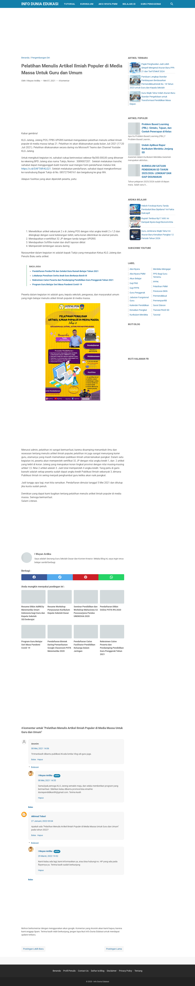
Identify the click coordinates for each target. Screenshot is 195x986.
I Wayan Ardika (45, 775)
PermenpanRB (160, 300)
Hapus (40, 759)
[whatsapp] (111, 577)
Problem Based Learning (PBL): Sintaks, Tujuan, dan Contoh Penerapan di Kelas (157, 128)
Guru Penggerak (151, 4)
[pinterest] (86, 577)
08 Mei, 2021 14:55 (47, 780)
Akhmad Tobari (38, 816)
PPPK (156, 281)
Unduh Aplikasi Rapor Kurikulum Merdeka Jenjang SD (157, 149)
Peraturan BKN (160, 291)
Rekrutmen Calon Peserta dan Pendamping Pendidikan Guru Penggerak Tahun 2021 (72, 280)
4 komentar (64, 80)
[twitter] (60, 577)
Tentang (138, 971)
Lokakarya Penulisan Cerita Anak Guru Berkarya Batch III (59, 275)
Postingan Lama (114, 949)
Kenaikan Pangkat (138, 310)
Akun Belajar (136, 278)
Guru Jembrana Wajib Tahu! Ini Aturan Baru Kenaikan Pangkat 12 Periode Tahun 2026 (157, 235)
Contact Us (83, 971)
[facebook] (34, 577)
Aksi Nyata (135, 269)
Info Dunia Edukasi (39, 4)
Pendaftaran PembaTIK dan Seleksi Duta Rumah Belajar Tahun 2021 (65, 271)
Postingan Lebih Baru (33, 949)
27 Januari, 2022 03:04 (42, 821)
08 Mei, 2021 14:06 (40, 748)
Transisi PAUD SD (161, 310)
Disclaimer (112, 971)
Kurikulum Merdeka (139, 314)
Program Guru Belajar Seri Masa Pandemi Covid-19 (57, 284)
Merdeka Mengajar (162, 269)
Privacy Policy (125, 971)
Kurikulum (86, 4)
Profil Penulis (69, 971)
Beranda (57, 971)
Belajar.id (129, 4)
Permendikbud (160, 296)
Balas (33, 759)
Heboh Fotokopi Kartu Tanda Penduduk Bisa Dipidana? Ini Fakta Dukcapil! (157, 209)
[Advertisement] (97, 31)
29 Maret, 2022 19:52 (48, 856)
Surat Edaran (159, 305)
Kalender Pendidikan (139, 305)
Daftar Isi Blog (97, 971)
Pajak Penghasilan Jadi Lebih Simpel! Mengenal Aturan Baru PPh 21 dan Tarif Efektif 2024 (157, 68)
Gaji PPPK (134, 288)
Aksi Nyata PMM (108, 4)
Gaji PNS (134, 283)
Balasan (35, 767)
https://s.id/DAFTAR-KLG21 (36, 168)
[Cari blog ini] (172, 4)
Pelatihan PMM (160, 286)
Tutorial (69, 4)
